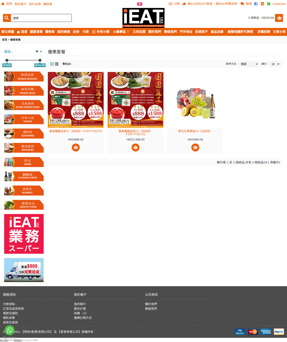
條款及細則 (10, 313)
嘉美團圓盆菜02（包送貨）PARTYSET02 (136, 133)
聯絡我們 (151, 308)
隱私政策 (9, 317)
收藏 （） (81, 313)
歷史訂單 (80, 308)
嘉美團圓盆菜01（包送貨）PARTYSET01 (75, 131)
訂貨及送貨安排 (13, 308)
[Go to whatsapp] (10, 330)
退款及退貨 (10, 322)
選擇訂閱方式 (83, 317)
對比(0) (67, 63)
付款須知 (9, 304)
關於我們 (151, 304)
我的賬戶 (80, 304)
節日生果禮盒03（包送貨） (195, 131)
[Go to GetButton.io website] (9, 338)
